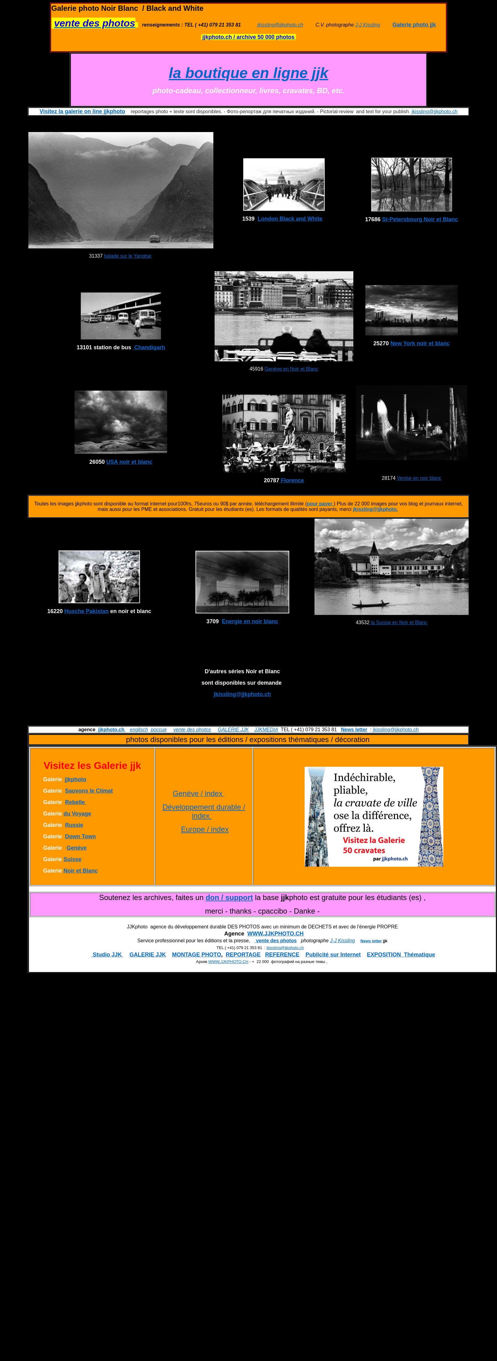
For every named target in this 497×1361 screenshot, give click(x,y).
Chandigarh (149, 347)
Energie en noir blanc (250, 621)
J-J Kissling (367, 24)
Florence (291, 480)
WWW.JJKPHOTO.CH (275, 934)
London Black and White (290, 219)
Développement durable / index (203, 811)
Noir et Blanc (81, 871)
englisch (139, 729)
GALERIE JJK (233, 729)
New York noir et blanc (420, 343)
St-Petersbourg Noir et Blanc (420, 219)
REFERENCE (282, 955)
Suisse (72, 859)
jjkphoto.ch (111, 729)
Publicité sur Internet (333, 955)
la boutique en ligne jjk (248, 73)
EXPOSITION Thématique (401, 955)
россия (158, 729)
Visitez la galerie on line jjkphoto (82, 111)
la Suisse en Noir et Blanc (398, 622)
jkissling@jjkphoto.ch (280, 24)
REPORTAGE (243, 955)
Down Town (80, 836)
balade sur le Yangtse (127, 256)
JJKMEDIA (266, 729)
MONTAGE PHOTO (196, 955)
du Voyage (77, 814)
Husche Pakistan (86, 611)
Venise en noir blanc (419, 478)
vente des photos (192, 729)
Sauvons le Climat (89, 791)
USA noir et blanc (129, 462)
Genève (77, 848)
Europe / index (205, 829)
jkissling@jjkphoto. (375, 509)
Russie (74, 825)
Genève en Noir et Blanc (291, 368)
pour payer (319, 503)
